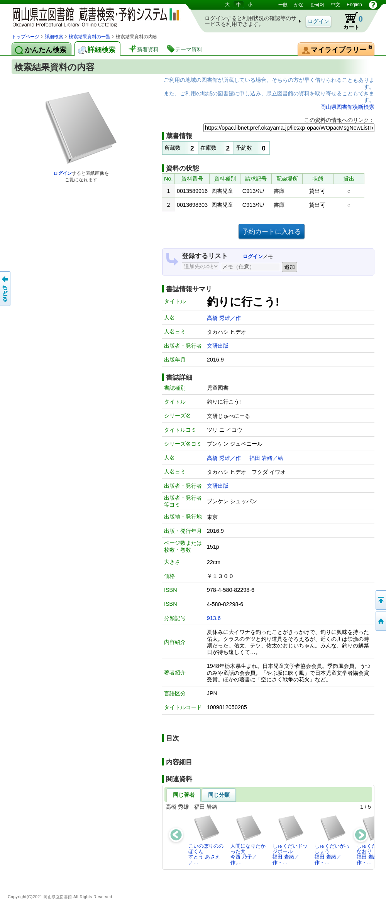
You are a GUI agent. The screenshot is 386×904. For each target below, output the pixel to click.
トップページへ (380, 621)
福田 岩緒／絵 (266, 458)
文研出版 (218, 346)
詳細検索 (54, 36)
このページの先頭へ (380, 600)
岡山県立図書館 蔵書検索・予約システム (92, 16)
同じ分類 (219, 795)
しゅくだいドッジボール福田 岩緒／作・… (290, 839)
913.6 (214, 618)
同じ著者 (184, 795)
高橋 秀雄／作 (224, 318)
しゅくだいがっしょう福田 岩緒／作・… (332, 839)
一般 (283, 4)
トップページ (25, 36)
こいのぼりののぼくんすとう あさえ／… (205, 839)
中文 (335, 4)
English (354, 4)
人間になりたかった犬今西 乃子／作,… (248, 839)
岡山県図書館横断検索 (347, 107)
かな (298, 4)
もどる (6, 288)
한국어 (317, 4)
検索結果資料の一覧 (89, 36)
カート (349, 21)
